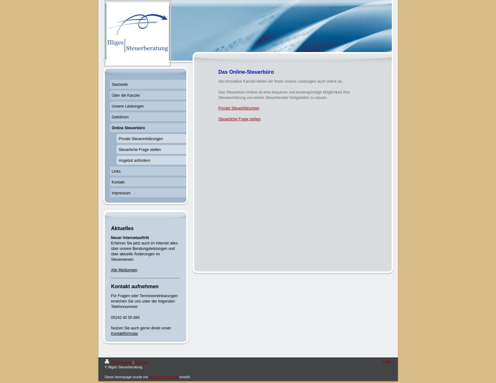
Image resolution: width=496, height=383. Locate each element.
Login (387, 361)
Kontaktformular (124, 333)
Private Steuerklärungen (239, 108)
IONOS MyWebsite (163, 377)
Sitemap (141, 362)
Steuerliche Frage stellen (240, 119)
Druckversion (119, 362)
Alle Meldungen (124, 270)
